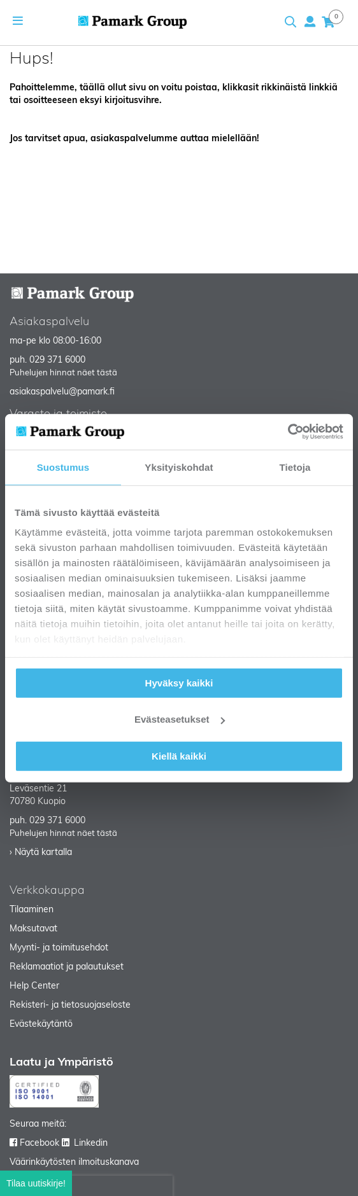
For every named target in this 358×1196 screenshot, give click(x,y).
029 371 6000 (57, 360)
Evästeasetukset (179, 719)
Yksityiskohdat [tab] (179, 466)
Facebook (39, 1143)
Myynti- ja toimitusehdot (59, 948)
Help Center (34, 986)
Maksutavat (33, 929)
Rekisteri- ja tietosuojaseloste (70, 1005)
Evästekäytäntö (41, 1024)
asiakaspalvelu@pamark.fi (62, 392)
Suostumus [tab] (63, 466)
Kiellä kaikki (179, 755)
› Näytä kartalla (41, 853)
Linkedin (91, 1143)
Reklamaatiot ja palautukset (67, 967)
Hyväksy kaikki (179, 682)
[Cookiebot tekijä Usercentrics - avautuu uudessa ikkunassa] (287, 432)
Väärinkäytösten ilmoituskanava (74, 1162)
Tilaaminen (32, 910)
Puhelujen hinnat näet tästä (63, 373)
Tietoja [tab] (295, 466)
